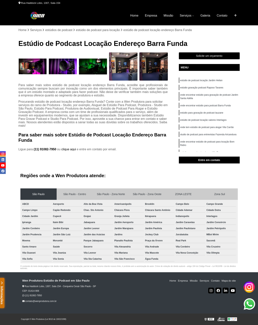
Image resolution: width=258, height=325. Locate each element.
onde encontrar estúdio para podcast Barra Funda (205, 105)
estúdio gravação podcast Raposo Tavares (201, 87)
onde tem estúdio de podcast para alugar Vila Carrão (207, 127)
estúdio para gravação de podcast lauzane (201, 112)
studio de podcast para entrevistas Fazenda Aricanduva (208, 134)
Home (134, 15)
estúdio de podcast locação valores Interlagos (203, 120)
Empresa (151, 15)
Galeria (205, 15)
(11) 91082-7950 (45, 149)
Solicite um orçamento (209, 55)
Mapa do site (229, 280)
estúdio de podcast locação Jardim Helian (201, 80)
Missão (168, 15)
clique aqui (68, 149)
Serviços (185, 15)
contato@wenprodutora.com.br (39, 301)
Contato (222, 15)
